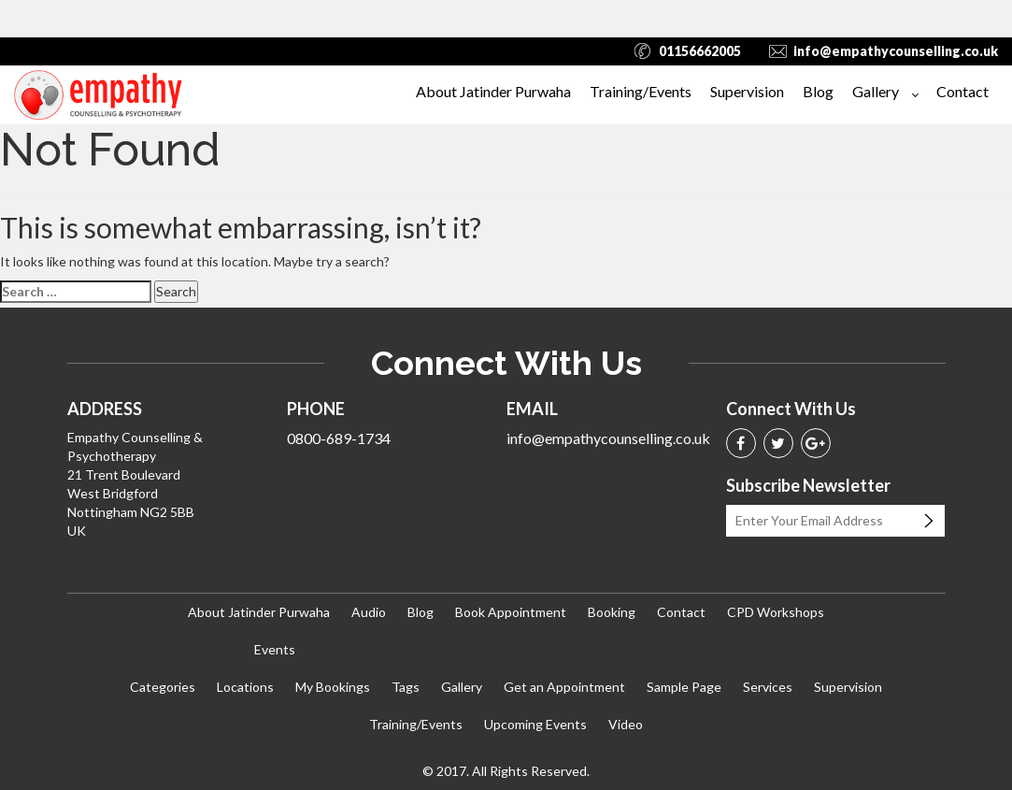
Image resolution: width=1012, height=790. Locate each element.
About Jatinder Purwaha (493, 91)
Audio (368, 612)
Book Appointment (510, 612)
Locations (245, 687)
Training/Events (640, 91)
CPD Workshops (775, 612)
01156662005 (700, 51)
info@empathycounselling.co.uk (895, 51)
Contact (962, 91)
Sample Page (684, 687)
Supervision (747, 91)
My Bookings (332, 687)
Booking (611, 612)
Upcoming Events (535, 724)
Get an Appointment (564, 687)
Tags (406, 687)
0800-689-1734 (339, 438)
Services (767, 687)
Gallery (875, 91)
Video (625, 724)
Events (274, 649)
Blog (818, 91)
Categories (162, 687)
